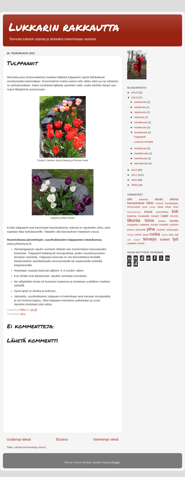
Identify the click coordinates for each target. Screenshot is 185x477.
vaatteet (131, 243)
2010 (134, 180)
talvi (129, 240)
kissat (148, 211)
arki (129, 199)
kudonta (131, 216)
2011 (134, 175)
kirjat (175, 207)
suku (171, 234)
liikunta (133, 220)
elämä (174, 199)
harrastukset (135, 203)
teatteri (137, 240)
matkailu (144, 224)
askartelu (143, 199)
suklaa (164, 235)
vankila (141, 243)
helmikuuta (141, 158)
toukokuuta (141, 132)
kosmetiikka (162, 212)
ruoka (155, 234)
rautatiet (160, 229)
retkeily (130, 235)
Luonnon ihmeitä (143, 141)
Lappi (164, 215)
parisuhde (140, 229)
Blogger (115, 462)
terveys (149, 239)
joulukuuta (140, 102)
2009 (134, 185)
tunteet (165, 239)
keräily (153, 207)
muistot (154, 224)
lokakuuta (140, 107)
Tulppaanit (140, 136)
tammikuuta (141, 163)
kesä (160, 206)
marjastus (133, 224)
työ (175, 239)
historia (159, 203)
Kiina (168, 206)
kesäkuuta (140, 127)
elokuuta (139, 117)
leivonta (174, 216)
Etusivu (62, 439)
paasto (130, 229)
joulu (144, 207)
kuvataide (143, 216)
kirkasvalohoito (134, 212)
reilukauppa (172, 229)
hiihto (150, 203)
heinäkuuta (141, 122)
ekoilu (159, 199)
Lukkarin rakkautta (64, 27)
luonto (174, 220)
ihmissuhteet (133, 207)
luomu (162, 221)
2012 (134, 170)
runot (145, 234)
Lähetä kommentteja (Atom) (30, 447)
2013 (134, 97)
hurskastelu (171, 203)
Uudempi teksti (19, 439)
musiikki (163, 224)
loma (149, 220)
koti (175, 211)
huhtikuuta (140, 148)
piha (22, 314)
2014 (134, 92)
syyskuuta (140, 112)
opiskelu (174, 224)
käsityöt (155, 216)
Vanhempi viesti (106, 439)
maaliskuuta (141, 153)
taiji (176, 234)
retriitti (138, 234)
